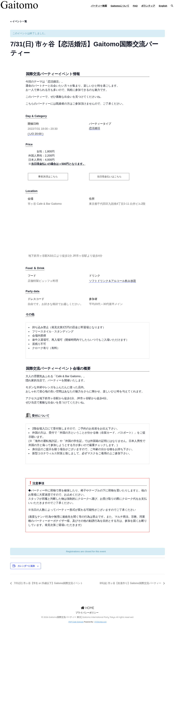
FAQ (135, 5)
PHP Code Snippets (76, 714)
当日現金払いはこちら (109, 269)
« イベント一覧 (18, 21)
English (163, 5)
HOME (87, 700)
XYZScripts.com (100, 714)
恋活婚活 (94, 220)
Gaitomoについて (120, 5)
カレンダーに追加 (26, 658)
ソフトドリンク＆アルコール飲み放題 (112, 373)
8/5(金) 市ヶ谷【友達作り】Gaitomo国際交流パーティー (131, 676)
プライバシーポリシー (87, 705)
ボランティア (148, 5)
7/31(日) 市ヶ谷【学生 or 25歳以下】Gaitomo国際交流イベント (48, 676)
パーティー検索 (99, 5)
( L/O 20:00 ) (35, 226)
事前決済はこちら (48, 269)
